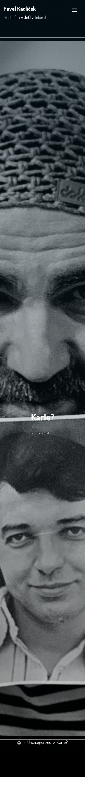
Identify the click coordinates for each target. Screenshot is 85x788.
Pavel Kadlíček (20, 8)
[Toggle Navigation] (74, 10)
